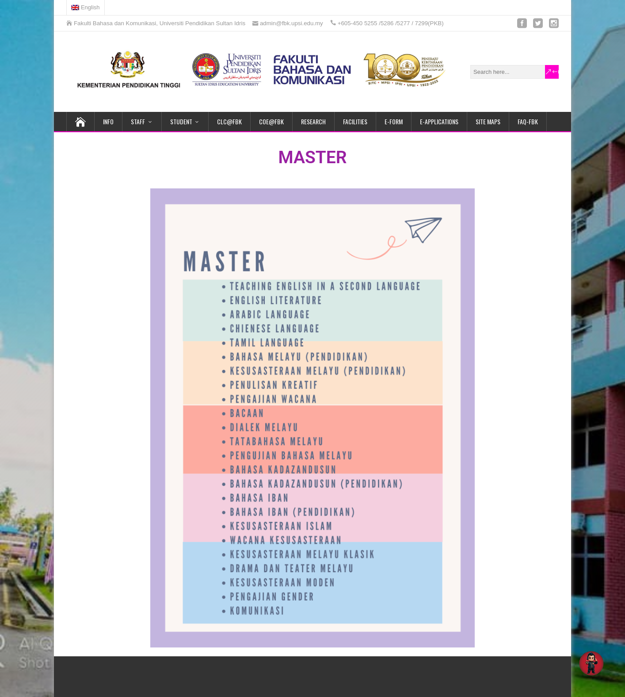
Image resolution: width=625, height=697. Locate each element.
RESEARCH (313, 121)
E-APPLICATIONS (439, 121)
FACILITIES (355, 121)
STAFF (138, 121)
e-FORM (394, 121)
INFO (108, 121)
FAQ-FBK (528, 121)
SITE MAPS (488, 121)
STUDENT (181, 121)
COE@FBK (271, 121)
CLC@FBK (229, 121)
